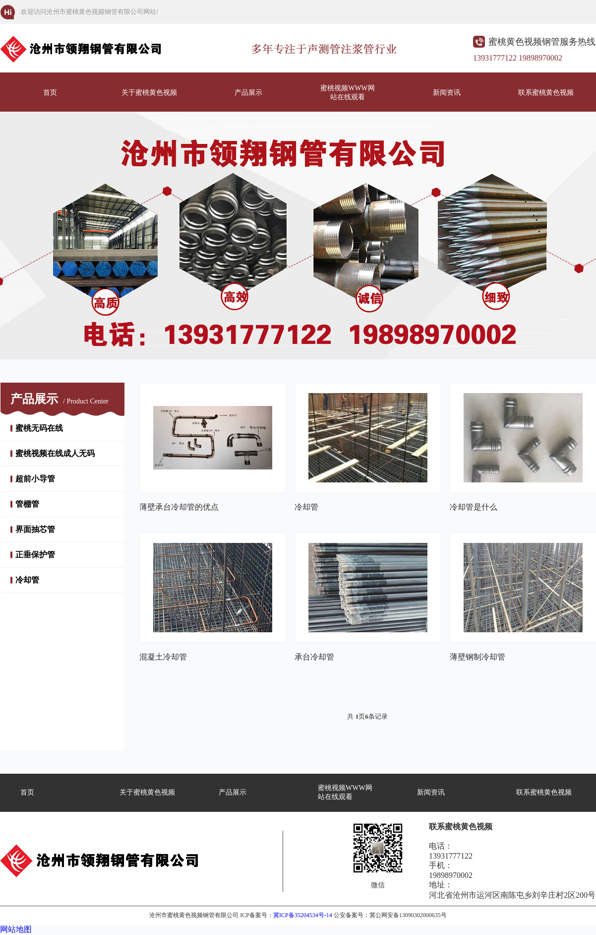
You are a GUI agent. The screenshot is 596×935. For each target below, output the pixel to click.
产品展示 (248, 92)
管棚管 (27, 504)
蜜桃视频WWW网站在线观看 (347, 92)
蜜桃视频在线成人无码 (55, 453)
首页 (50, 92)
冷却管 (27, 580)
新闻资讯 (447, 92)
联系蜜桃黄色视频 (546, 92)
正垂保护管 (35, 554)
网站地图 (16, 929)
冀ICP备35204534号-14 (302, 915)
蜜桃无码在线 (39, 428)
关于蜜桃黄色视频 (149, 92)
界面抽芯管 (35, 529)
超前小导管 (35, 478)
